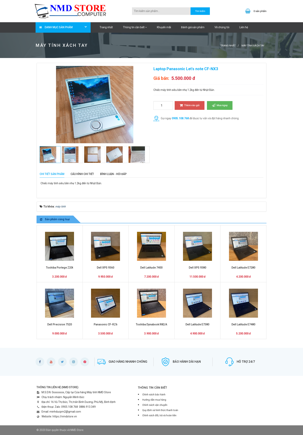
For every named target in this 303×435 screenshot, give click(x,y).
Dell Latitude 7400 (151, 267)
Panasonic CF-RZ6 (105, 324)
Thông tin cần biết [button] (135, 27)
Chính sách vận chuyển (154, 404)
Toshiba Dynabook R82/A (151, 324)
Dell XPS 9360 (105, 267)
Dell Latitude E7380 (197, 324)
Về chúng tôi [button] (221, 27)
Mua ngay (219, 105)
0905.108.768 (180, 118)
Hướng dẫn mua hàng (154, 399)
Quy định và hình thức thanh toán (160, 410)
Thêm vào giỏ (189, 105)
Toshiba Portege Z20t (59, 267)
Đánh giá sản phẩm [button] (192, 27)
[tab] (52, 174)
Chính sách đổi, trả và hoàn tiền (159, 415)
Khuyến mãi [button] (164, 27)
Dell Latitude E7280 (243, 267)
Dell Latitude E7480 (243, 324)
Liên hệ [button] (243, 27)
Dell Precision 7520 (59, 324)
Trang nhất (106, 27)
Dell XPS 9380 (197, 267)
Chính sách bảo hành (153, 394)
